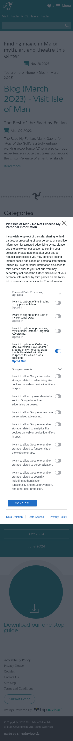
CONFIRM (22, 503)
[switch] (58, 303)
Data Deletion (14, 516)
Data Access (36, 516)
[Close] (65, 224)
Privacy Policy (58, 516)
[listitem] (36, 293)
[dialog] (36, 370)
